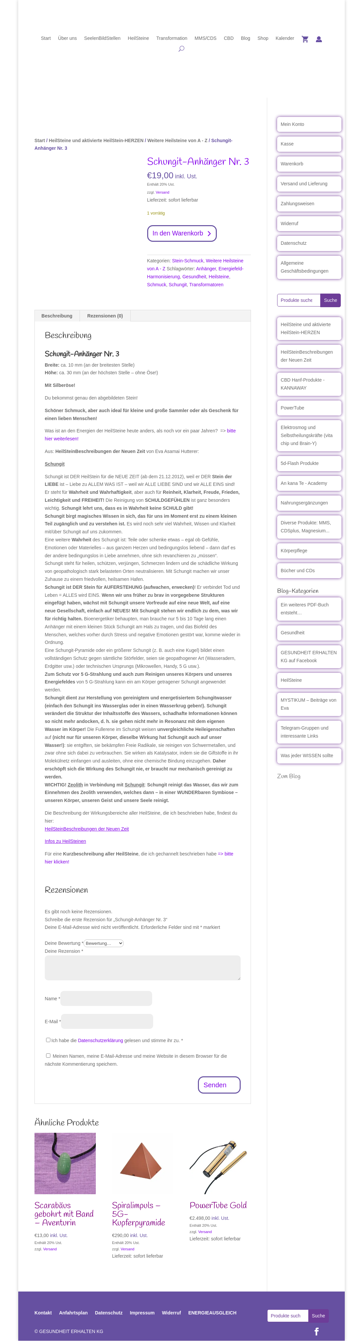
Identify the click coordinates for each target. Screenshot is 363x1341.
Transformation (171, 38)
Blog (245, 38)
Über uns (67, 38)
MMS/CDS (205, 38)
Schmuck (156, 285)
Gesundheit (194, 277)
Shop (263, 38)
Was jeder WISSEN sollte (307, 755)
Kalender (284, 38)
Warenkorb (292, 163)
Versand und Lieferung (304, 183)
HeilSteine (138, 38)
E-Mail (53, 1022)
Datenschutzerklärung (100, 1040)
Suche (330, 300)
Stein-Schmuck (187, 261)
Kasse (287, 143)
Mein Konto (292, 124)
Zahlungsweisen (297, 203)
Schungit (178, 285)
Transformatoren (206, 285)
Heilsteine (219, 277)
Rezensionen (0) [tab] (105, 316)
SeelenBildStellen (102, 38)
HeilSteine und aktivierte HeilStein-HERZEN (96, 140)
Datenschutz (294, 243)
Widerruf (289, 223)
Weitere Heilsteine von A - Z (177, 140)
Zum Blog (288, 776)
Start (46, 38)
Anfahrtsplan (73, 1313)
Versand (162, 192)
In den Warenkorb (179, 233)
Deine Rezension (64, 951)
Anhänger (206, 269)
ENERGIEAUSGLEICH (212, 1313)
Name (52, 999)
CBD (229, 38)
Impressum (142, 1313)
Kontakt (43, 1313)
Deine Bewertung (64, 943)
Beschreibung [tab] (56, 316)
